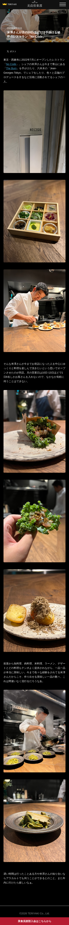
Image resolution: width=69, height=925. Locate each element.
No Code (11, 64)
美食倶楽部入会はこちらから (34, 921)
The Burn (11, 68)
